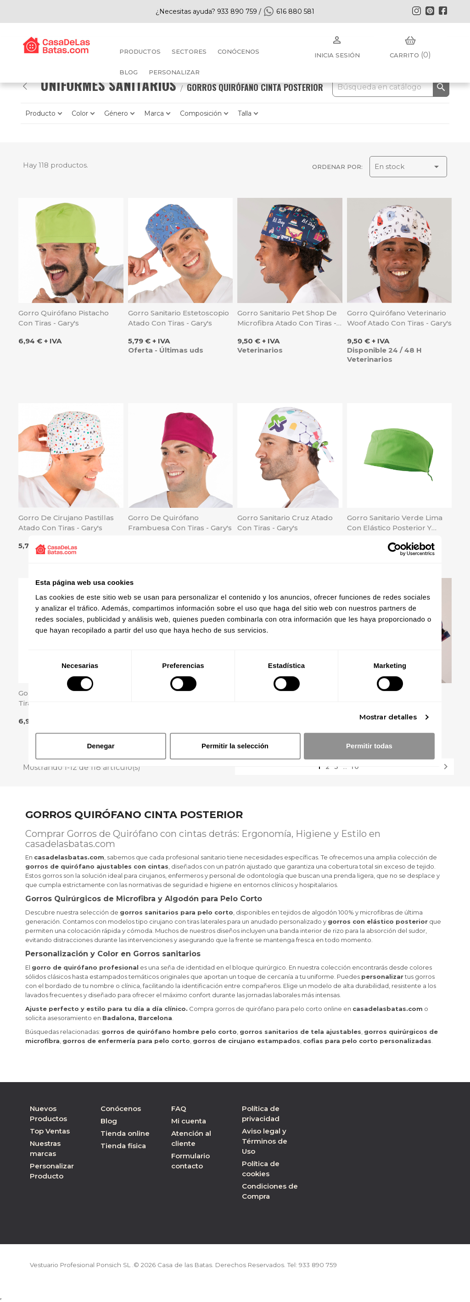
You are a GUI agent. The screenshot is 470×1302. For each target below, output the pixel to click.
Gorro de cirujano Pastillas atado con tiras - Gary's (66, 522)
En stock (408, 166)
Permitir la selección (235, 746)
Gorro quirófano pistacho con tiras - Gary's (63, 318)
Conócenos (238, 51)
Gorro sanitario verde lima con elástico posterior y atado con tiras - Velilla (394, 523)
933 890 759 (327, 1265)
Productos (140, 51)
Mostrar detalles (388, 717)
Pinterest (429, 10)
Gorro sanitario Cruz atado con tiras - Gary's (285, 522)
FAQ (178, 1108)
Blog (109, 1121)
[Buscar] (390, 87)
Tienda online (125, 1133)
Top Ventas (50, 1131)
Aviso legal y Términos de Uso (264, 1141)
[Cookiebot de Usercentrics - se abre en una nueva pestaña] (394, 549)
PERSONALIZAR (174, 72)
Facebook (443, 10)
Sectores (189, 51)
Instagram (416, 10)
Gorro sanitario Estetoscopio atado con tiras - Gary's (178, 318)
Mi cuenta (188, 1121)
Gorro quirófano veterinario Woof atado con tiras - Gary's (399, 318)
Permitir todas (369, 746)
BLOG (128, 72)
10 (355, 767)
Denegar (100, 746)
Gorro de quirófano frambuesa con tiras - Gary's (180, 522)
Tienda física (123, 1145)
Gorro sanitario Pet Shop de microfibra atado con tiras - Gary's (287, 318)
